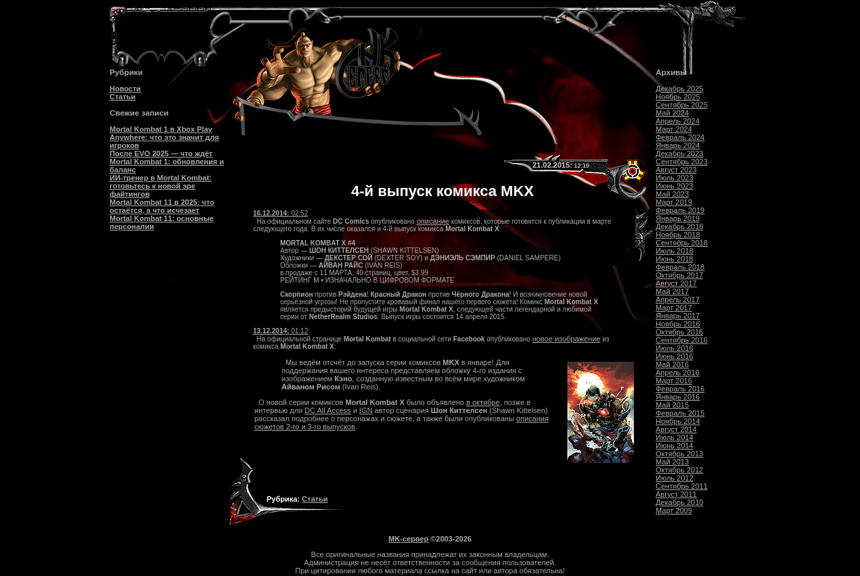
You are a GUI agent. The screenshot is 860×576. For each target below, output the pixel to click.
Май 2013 (672, 462)
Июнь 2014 (675, 445)
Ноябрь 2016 (678, 324)
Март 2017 (674, 308)
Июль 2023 (675, 178)
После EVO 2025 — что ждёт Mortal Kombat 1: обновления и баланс (167, 161)
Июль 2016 (675, 348)
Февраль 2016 (680, 389)
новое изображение (567, 339)
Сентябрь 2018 (682, 243)
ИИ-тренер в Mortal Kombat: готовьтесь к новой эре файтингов (161, 186)
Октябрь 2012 (679, 470)
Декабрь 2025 (679, 89)
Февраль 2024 (680, 137)
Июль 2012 (675, 478)
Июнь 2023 (675, 186)
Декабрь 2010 (679, 502)
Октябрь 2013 (679, 454)
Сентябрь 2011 (682, 486)
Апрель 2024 (678, 121)
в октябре (482, 402)
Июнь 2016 (675, 356)
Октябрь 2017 (679, 275)
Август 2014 (676, 429)
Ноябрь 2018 (678, 235)
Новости (125, 89)
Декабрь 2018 (679, 226)
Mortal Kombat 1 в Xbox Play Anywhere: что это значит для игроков (164, 137)
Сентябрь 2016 (682, 340)
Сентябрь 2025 (682, 105)
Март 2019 (674, 202)
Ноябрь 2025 (678, 97)
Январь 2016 (678, 397)
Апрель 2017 (678, 299)
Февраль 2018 (680, 267)
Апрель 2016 (678, 372)
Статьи (122, 97)
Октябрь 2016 (679, 332)
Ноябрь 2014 (678, 421)
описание (433, 221)
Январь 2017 (678, 316)
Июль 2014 (675, 437)
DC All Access (327, 410)
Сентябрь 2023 (682, 162)
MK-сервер (408, 539)
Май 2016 (672, 364)
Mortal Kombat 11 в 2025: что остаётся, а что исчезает (162, 206)
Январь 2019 (678, 218)
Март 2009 (674, 510)
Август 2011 (676, 494)
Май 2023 (672, 194)
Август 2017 (676, 283)
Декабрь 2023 (679, 153)
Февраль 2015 (680, 413)
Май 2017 (672, 291)
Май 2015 (672, 405)
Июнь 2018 (675, 259)
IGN (366, 410)
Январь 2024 (678, 145)
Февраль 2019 (680, 210)
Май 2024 (672, 113)
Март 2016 (674, 381)
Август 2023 (676, 170)
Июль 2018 (675, 251)
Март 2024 (674, 129)
